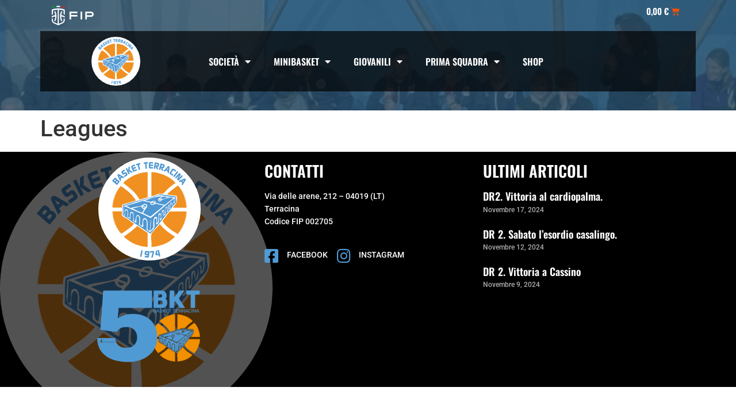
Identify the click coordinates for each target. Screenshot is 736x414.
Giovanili (378, 61)
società (230, 61)
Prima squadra (462, 61)
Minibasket (302, 61)
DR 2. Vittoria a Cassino (532, 271)
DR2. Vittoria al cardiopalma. (543, 196)
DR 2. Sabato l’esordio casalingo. (550, 234)
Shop (533, 61)
